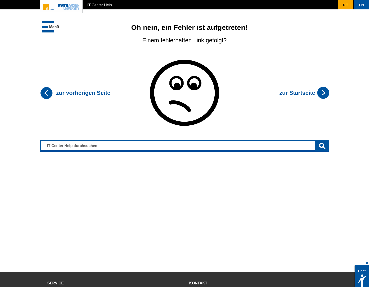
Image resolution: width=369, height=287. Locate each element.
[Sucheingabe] (184, 145)
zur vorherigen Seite (83, 93)
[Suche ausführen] (322, 146)
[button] (345, 4)
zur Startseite (297, 93)
